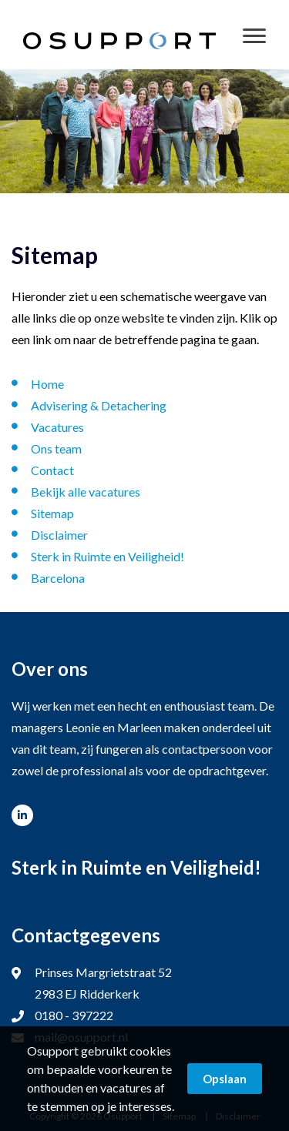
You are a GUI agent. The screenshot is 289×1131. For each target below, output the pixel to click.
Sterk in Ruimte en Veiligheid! (107, 556)
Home (47, 383)
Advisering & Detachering (98, 405)
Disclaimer (59, 534)
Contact (52, 470)
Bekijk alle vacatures (85, 491)
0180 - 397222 (74, 1015)
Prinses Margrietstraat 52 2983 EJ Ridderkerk (103, 983)
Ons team (56, 448)
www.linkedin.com (22, 815)
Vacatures (57, 427)
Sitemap (52, 513)
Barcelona (58, 578)
